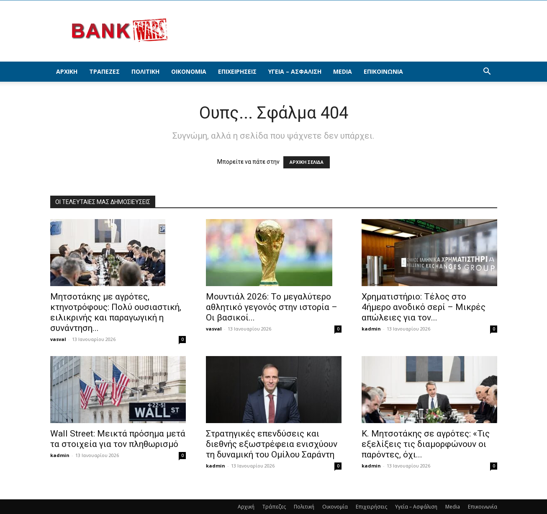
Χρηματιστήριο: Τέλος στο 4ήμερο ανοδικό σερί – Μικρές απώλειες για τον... (423, 307)
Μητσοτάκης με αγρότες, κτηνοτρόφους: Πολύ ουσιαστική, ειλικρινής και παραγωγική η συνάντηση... (115, 312)
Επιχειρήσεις (237, 71)
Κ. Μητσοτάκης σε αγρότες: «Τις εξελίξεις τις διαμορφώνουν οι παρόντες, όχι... (426, 444)
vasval (58, 339)
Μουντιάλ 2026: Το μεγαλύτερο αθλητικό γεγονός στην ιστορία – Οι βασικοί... (271, 307)
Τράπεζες (104, 71)
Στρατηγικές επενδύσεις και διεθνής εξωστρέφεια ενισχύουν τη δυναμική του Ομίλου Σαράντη (271, 444)
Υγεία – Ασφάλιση (294, 71)
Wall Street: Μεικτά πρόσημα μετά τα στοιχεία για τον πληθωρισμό (117, 439)
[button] (487, 72)
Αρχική (66, 71)
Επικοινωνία (383, 71)
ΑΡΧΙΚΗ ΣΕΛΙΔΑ (307, 162)
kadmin (371, 328)
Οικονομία (188, 71)
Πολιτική (145, 71)
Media (342, 71)
